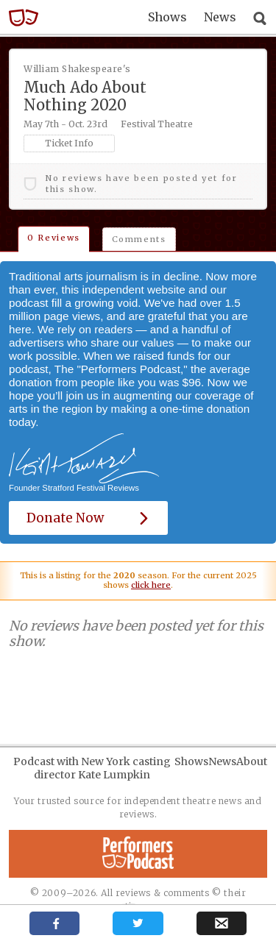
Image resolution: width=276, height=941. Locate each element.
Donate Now (88, 518)
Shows (167, 17)
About (251, 761)
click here (151, 585)
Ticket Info (69, 143)
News (220, 17)
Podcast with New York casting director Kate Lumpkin (92, 768)
